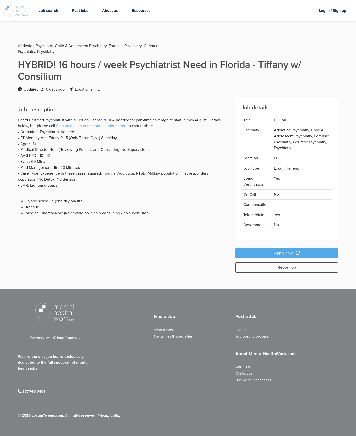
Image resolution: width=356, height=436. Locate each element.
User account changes (253, 380)
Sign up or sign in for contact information (91, 126)
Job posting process (251, 336)
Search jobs (163, 330)
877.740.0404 (31, 391)
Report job (287, 267)
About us (110, 10)
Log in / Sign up (332, 10)
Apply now (287, 253)
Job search (48, 10)
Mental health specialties (173, 336)
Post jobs (80, 10)
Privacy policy (109, 416)
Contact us (243, 373)
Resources (141, 10)
